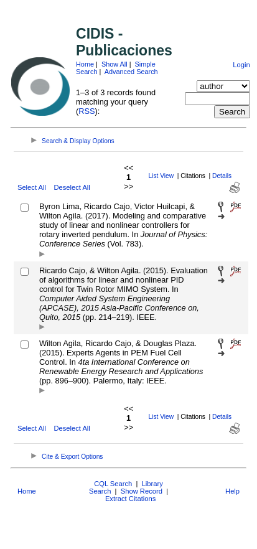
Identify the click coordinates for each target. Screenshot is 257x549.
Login (241, 64)
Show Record (141, 491)
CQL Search (113, 483)
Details (221, 175)
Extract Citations (130, 498)
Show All (114, 64)
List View (161, 175)
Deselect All (72, 187)
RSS (86, 111)
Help (232, 491)
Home (85, 64)
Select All (31, 187)
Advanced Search (131, 71)
